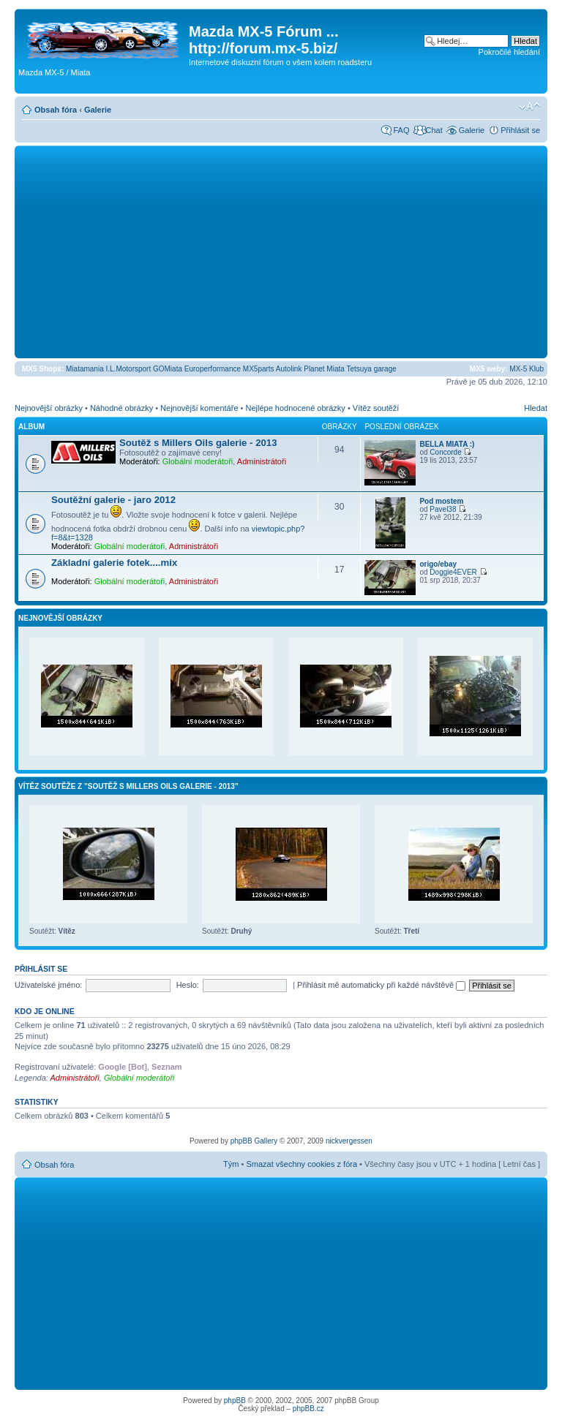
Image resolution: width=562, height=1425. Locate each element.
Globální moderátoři (197, 461)
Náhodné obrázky (121, 408)
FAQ (401, 130)
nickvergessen (349, 1141)
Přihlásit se (520, 130)
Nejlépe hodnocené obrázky (295, 408)
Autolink (289, 369)
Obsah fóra (55, 109)
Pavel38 (443, 509)
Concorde (445, 452)
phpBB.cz (308, 1409)
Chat (433, 130)
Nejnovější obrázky (49, 408)
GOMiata (167, 369)
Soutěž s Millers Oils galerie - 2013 (198, 442)
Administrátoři (261, 461)
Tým (231, 1164)
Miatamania (85, 369)
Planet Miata (324, 369)
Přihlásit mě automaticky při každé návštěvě (381, 984)
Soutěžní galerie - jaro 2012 (113, 499)
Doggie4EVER (453, 572)
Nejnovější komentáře (199, 408)
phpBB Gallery (254, 1141)
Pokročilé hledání (509, 52)
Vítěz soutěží (376, 408)
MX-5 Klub (526, 369)
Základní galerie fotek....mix (114, 562)
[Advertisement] (281, 251)
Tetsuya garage (371, 369)
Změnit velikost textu (529, 106)
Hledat (535, 408)
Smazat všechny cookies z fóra (301, 1164)
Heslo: (187, 984)
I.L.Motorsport (128, 369)
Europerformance (212, 369)
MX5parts (258, 369)
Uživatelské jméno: (48, 984)
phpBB (235, 1400)
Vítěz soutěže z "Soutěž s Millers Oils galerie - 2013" (128, 786)
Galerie (97, 109)
